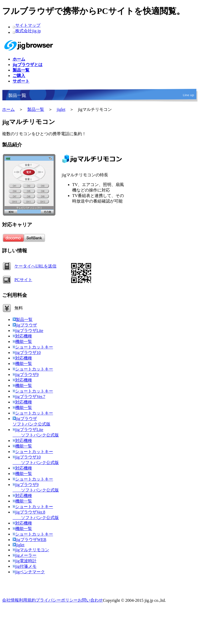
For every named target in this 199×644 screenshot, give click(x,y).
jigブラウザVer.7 (29, 396)
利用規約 (27, 600)
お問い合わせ (90, 600)
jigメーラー (24, 555)
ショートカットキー (33, 347)
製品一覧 (35, 109)
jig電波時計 (24, 561)
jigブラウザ (25, 325)
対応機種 (22, 336)
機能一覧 (22, 341)
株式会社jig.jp (28, 31)
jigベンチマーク (29, 572)
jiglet (61, 109)
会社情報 (10, 600)
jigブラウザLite (28, 330)
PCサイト (23, 279)
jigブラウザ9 (26, 374)
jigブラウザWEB (29, 539)
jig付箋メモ (24, 566)
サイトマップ (27, 25)
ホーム (8, 109)
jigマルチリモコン (31, 550)
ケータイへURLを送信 (35, 266)
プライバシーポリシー (57, 600)
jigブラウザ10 (27, 352)
